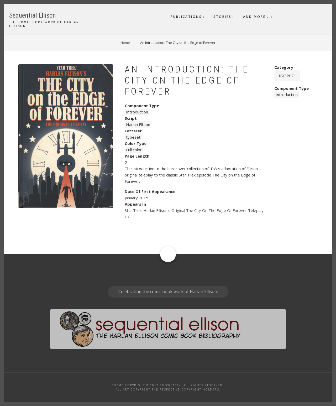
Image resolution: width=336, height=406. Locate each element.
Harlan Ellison (138, 124)
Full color (134, 149)
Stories (222, 16)
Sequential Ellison (32, 15)
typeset (133, 137)
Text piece (287, 75)
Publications (186, 16)
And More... (256, 16)
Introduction (137, 111)
